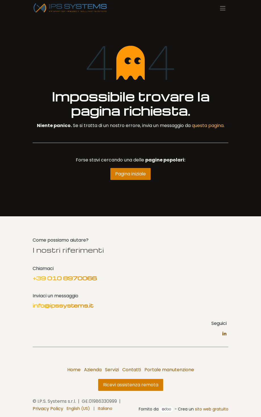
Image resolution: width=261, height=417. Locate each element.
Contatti (131, 369)
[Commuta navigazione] (222, 8)
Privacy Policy (48, 408)
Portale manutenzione (169, 369)
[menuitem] (78, 408)
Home (74, 369)
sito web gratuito (211, 409)
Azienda (93, 369)
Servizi (112, 369)
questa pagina (208, 125)
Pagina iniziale (130, 174)
